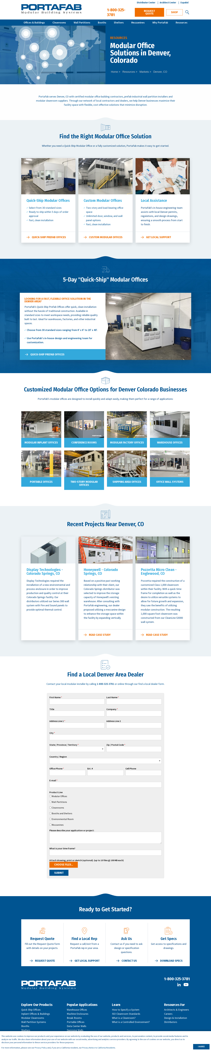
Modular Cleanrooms (32, 1018)
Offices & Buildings (34, 22)
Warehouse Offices (170, 442)
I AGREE (201, 1046)
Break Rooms (74, 1018)
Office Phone (55, 768)
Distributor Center (146, 2)
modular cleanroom (47, 100)
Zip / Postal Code (115, 745)
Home (114, 71)
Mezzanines (138, 22)
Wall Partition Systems (33, 1022)
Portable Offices (41, 481)
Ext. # (90, 768)
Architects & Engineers (176, 1009)
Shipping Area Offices (127, 481)
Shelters (119, 22)
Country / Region (58, 756)
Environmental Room (63, 819)
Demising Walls (75, 1030)
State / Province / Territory (63, 745)
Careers (168, 1013)
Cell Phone (130, 768)
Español (185, 2)
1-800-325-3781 (177, 978)
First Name (55, 697)
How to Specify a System (125, 1009)
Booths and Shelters (62, 813)
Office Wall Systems (169, 481)
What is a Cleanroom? (124, 1018)
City (51, 733)
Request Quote (149, 12)
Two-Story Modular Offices (84, 483)
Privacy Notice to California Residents (98, 1047)
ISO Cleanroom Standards (126, 1013)
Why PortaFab (160, 22)
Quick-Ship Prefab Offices (49, 237)
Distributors (170, 1022)
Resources (181, 22)
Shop (174, 12)
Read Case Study (100, 634)
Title (51, 709)
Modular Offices (59, 796)
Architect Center (168, 2)
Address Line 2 (113, 721)
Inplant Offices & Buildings (35, 1013)
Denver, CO (160, 71)
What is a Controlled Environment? (131, 1022)
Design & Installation (175, 1018)
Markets (144, 71)
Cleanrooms (59, 22)
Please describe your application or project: (71, 830)
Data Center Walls (76, 1026)
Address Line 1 (56, 721)
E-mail (52, 780)
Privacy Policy (41, 1047)
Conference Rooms (84, 442)
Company (111, 709)
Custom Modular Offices (105, 237)
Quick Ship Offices (31, 1009)
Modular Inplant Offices (41, 442)
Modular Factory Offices (127, 442)
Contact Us (129, 960)
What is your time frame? (62, 848)
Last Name (111, 697)
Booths (102, 22)
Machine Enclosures (77, 1013)
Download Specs (171, 960)
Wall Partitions (82, 22)
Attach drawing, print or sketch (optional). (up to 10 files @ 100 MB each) (86, 860)
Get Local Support (158, 237)
